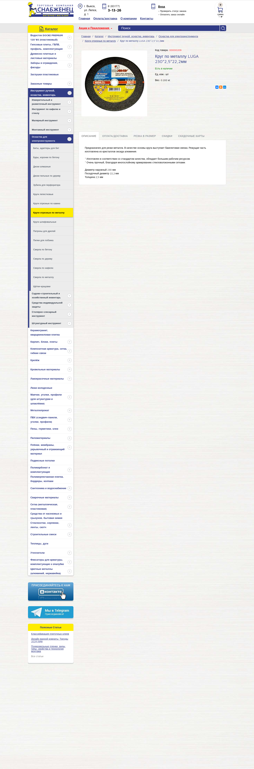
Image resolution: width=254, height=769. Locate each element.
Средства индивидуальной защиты (47, 304)
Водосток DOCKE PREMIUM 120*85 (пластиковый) (46, 37)
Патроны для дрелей (44, 230)
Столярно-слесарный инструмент (44, 313)
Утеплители (37, 552)
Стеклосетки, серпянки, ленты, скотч (44, 524)
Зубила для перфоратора (46, 184)
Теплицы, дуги (39, 542)
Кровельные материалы (45, 368)
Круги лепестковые (43, 193)
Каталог (99, 35)
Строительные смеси (43, 533)
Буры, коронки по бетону (46, 156)
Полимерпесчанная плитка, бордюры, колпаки (47, 478)
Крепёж (34, 359)
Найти (223, 28)
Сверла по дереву (42, 258)
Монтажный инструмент (45, 129)
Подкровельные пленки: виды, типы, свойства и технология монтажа (48, 648)
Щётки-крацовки (41, 285)
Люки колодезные (41, 387)
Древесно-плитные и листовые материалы (43, 55)
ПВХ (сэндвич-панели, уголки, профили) (44, 419)
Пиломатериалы (40, 437)
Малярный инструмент (45, 119)
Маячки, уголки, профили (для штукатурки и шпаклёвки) (46, 398)
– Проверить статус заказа (172, 11)
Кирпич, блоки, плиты (43, 341)
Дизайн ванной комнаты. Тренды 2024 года (49, 639)
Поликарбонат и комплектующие (40, 469)
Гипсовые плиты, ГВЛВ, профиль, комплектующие (46, 46)
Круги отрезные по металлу (49, 212)
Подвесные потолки (42, 460)
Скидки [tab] (167, 135)
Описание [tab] (89, 135)
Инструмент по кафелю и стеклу (46, 110)
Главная (86, 35)
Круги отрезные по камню (46, 202)
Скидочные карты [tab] (191, 135)
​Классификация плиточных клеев (50, 633)
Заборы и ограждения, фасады (44, 64)
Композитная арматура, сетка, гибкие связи (48, 350)
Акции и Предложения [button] (94, 28)
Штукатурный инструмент (46, 322)
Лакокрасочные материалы (47, 378)
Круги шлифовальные (44, 221)
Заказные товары (41, 83)
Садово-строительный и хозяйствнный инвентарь (46, 295)
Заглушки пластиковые (44, 73)
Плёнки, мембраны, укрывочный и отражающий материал (47, 449)
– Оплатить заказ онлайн (171, 14)
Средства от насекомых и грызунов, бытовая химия (46, 515)
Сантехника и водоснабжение (48, 487)
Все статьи (37, 655)
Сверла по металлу (43, 276)
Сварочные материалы (44, 496)
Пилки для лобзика (43, 239)
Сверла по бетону (42, 249)
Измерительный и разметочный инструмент (46, 101)
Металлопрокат (39, 409)
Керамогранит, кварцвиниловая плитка (45, 332)
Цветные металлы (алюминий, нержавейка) (45, 570)
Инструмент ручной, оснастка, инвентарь (42, 92)
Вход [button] (161, 6)
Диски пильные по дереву (47, 175)
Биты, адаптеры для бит (46, 147)
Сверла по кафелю (43, 267)
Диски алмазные (42, 166)
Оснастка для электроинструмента (43, 138)
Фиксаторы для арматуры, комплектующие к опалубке (47, 561)
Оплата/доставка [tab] (115, 135)
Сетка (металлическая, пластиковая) (44, 506)
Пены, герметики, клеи (44, 428)
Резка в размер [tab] (145, 135)
